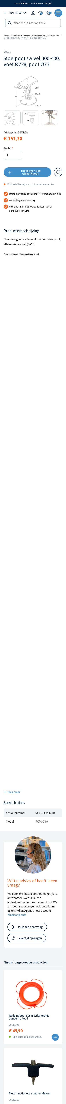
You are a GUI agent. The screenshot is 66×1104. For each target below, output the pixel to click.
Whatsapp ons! (16, 914)
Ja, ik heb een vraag (30, 926)
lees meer (14, 792)
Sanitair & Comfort (21, 36)
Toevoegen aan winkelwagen (31, 172)
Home (6, 36)
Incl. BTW (17, 12)
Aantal (7, 148)
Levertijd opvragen (30, 938)
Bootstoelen (39, 36)
